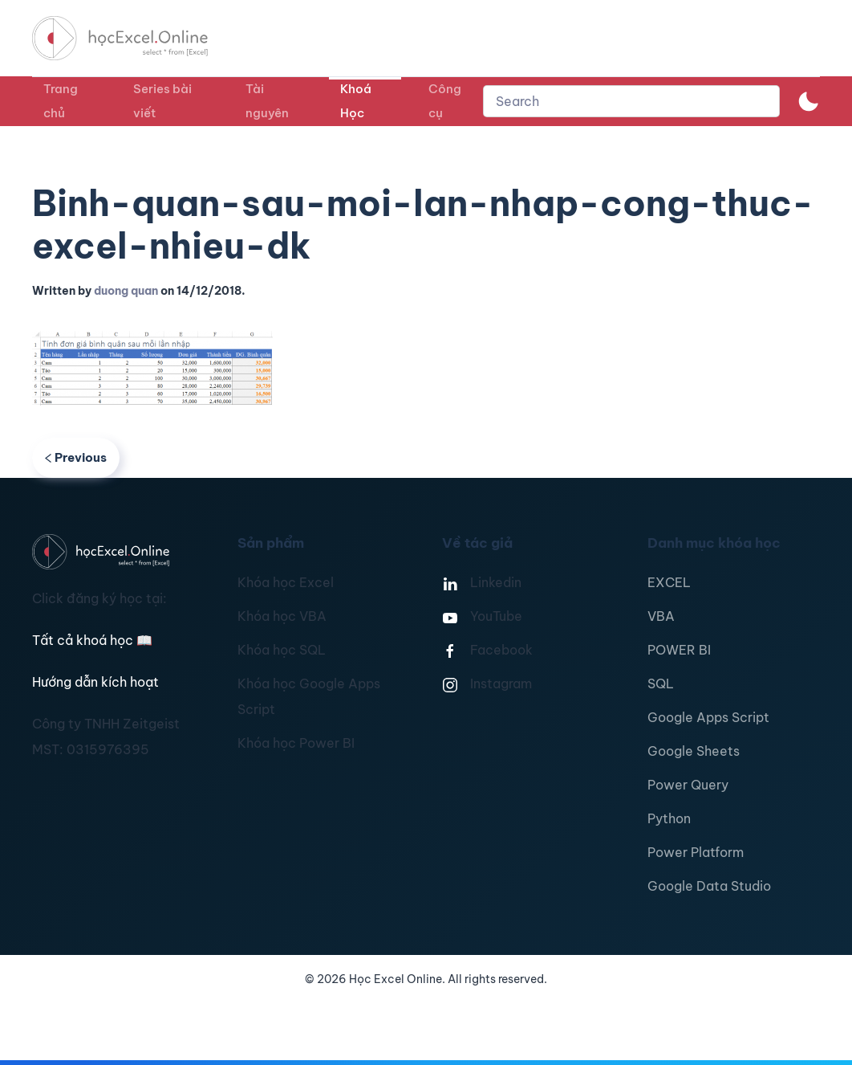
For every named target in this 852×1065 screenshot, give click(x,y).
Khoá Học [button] (355, 100)
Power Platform (695, 852)
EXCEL (669, 582)
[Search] (631, 101)
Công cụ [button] (444, 100)
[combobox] (631, 101)
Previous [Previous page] (76, 457)
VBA (661, 616)
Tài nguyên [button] (267, 100)
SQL (660, 683)
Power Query (687, 785)
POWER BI (679, 650)
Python (669, 818)
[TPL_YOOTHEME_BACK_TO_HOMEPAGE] (134, 38)
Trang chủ (60, 100)
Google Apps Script (708, 717)
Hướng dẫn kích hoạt (95, 682)
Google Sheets (693, 751)
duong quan (126, 291)
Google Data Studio (709, 886)
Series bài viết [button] (162, 100)
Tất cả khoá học (92, 640)
